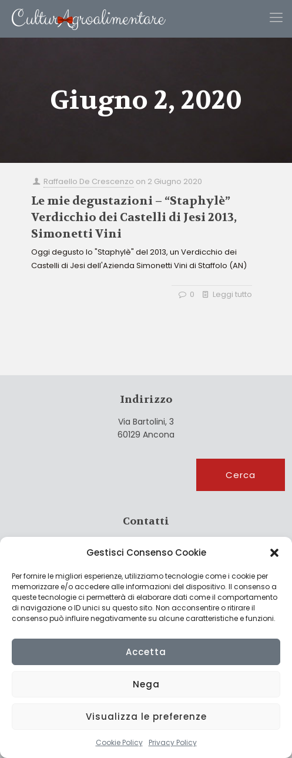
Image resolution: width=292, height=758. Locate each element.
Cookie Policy (119, 742)
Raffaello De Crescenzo (88, 181)
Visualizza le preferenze (146, 716)
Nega (146, 684)
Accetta (146, 652)
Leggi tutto (232, 294)
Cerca (241, 475)
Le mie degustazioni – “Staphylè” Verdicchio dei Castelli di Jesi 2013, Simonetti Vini (134, 217)
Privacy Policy (173, 742)
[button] (274, 553)
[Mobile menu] (276, 18)
